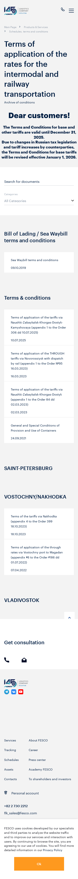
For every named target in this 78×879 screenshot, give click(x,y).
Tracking (10, 750)
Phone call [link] (6, 659)
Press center (37, 759)
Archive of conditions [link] (19, 102)
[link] (6, 691)
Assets (8, 769)
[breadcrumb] (10, 26)
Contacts (10, 779)
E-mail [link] (24, 659)
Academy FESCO (41, 769)
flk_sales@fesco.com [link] (20, 812)
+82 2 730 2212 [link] (16, 806)
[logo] (19, 11)
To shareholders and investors (50, 779)
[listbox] (39, 200)
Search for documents (22, 181)
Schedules (11, 759)
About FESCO (38, 740)
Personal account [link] (21, 792)
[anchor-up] (69, 617)
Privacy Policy (52, 849)
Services (10, 740)
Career (33, 750)
